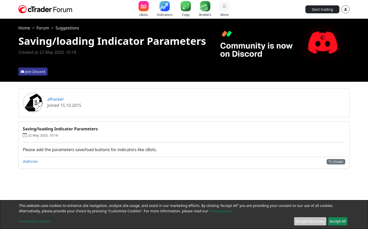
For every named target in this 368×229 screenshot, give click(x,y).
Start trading (322, 9)
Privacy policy (220, 211)
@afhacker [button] (30, 161)
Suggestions (67, 28)
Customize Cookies (35, 221)
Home (24, 28)
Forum (43, 28)
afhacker (55, 99)
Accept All (338, 221)
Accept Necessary (310, 221)
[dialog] (184, 214)
